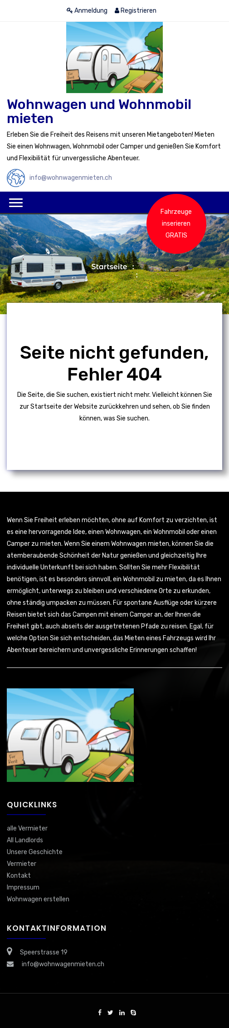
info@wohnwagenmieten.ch (70, 178)
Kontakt (19, 876)
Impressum (23, 887)
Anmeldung (87, 11)
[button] (16, 203)
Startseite (109, 266)
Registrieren (135, 11)
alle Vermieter (27, 828)
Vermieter (21, 864)
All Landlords (25, 840)
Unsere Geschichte (35, 852)
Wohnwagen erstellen (38, 899)
